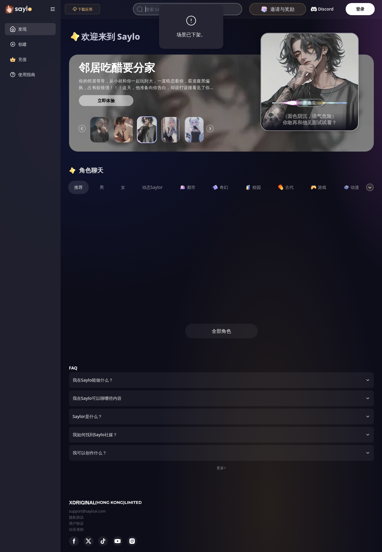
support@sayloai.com (87, 511)
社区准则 (76, 529)
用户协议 (76, 523)
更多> (221, 467)
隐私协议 (76, 517)
